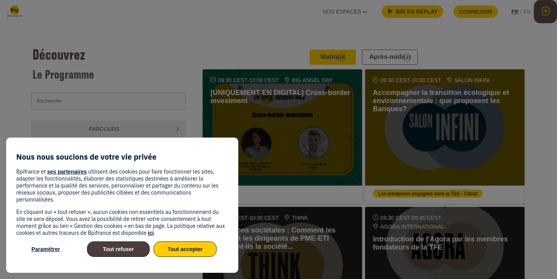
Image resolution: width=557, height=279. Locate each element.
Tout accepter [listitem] (185, 249)
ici (151, 233)
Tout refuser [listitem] (118, 249)
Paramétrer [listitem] (45, 249)
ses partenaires (67, 172)
